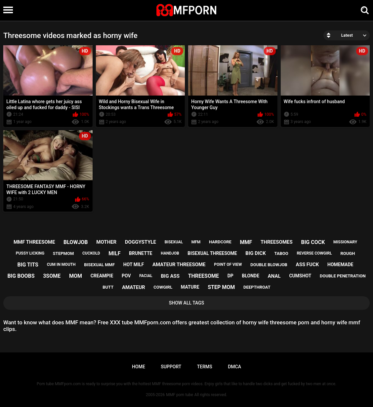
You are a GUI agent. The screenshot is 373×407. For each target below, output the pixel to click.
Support (171, 366)
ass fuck (307, 264)
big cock (313, 242)
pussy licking (30, 253)
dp (230, 275)
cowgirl (162, 287)
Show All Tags (186, 302)
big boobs (20, 276)
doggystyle (140, 242)
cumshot (300, 275)
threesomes (277, 242)
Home (138, 366)
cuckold (91, 253)
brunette (140, 253)
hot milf (133, 264)
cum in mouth (61, 264)
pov (126, 275)
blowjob (75, 242)
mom (75, 276)
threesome (203, 276)
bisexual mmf (99, 264)
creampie (102, 275)
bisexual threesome (212, 253)
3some (52, 276)
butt (108, 287)
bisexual (174, 242)
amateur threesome (179, 264)
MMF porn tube (179, 394)
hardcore (220, 241)
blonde (250, 275)
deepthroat (256, 287)
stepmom (63, 253)
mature (190, 287)
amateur (133, 287)
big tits (28, 265)
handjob (170, 253)
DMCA (234, 366)
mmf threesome (34, 242)
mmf (246, 242)
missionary (345, 242)
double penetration (343, 275)
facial (145, 275)
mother (106, 242)
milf (114, 253)
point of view (228, 264)
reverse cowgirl (314, 253)
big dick (255, 253)
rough (347, 253)
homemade (340, 264)
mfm (196, 242)
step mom (221, 287)
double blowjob (268, 264)
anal (274, 276)
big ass (170, 276)
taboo (281, 253)
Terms (204, 366)
